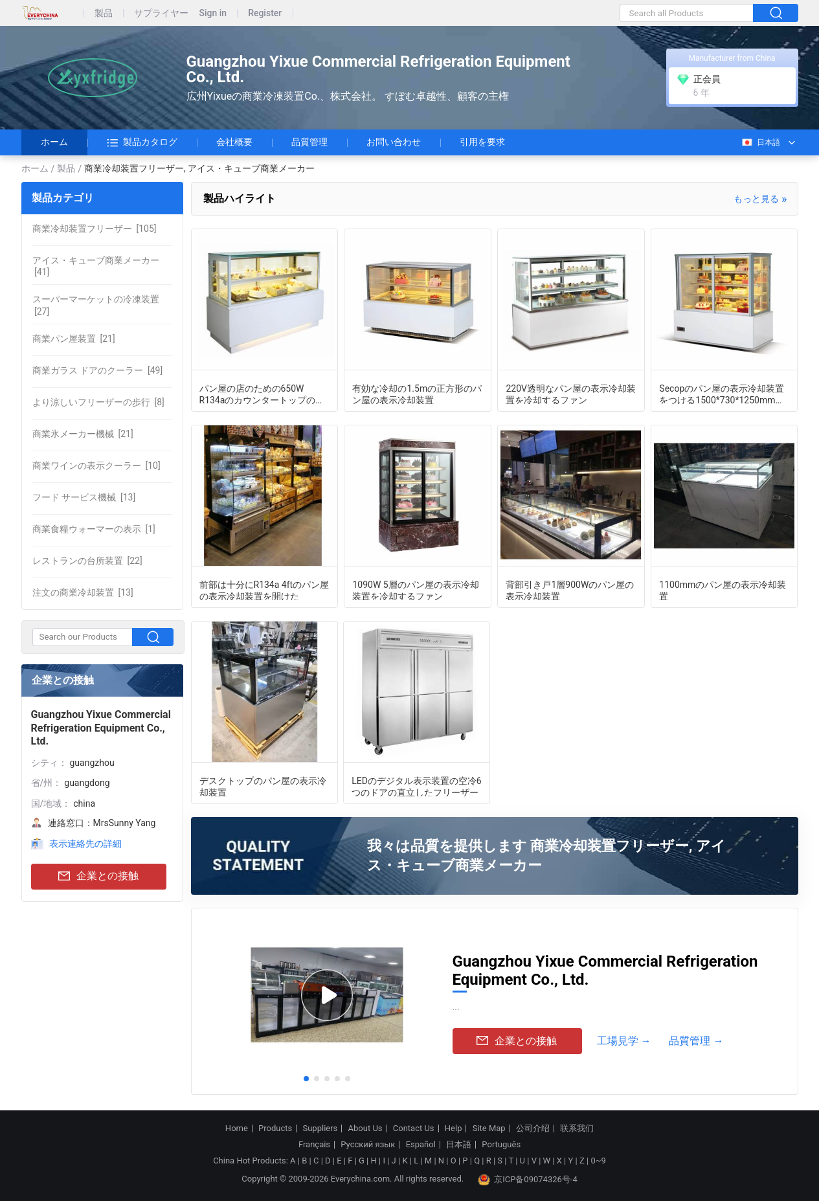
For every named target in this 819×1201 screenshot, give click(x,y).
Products (275, 1128)
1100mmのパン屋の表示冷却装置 (722, 589)
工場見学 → (624, 1041)
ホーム (54, 142)
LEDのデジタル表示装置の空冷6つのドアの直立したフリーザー (417, 786)
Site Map (489, 1128)
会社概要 (234, 142)
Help (453, 1128)
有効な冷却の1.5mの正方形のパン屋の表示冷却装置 (417, 393)
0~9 (597, 1160)
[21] (73, 338)
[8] (98, 402)
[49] (97, 370)
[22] (87, 561)
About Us (365, 1128)
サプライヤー (161, 13)
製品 (104, 13)
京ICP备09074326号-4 (528, 1179)
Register (265, 13)
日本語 (760, 142)
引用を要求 (482, 142)
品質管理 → (696, 1041)
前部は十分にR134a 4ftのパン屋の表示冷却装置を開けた (264, 589)
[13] (84, 497)
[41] (95, 266)
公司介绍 (533, 1128)
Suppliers (319, 1128)
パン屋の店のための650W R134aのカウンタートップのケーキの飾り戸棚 (262, 393)
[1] (93, 529)
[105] (94, 228)
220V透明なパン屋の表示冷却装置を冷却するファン (571, 393)
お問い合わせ (393, 142)
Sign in (213, 13)
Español (421, 1145)
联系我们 (577, 1128)
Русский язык (368, 1145)
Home (236, 1128)
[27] (95, 305)
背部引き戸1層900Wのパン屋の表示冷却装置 (570, 589)
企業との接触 (98, 876)
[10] (96, 465)
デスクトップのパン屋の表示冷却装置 (262, 786)
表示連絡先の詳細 (85, 843)
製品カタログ (142, 142)
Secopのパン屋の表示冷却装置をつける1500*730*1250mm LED (721, 393)
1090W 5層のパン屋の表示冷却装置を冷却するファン (415, 589)
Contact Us (413, 1128)
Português (501, 1145)
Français (314, 1145)
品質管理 (309, 142)
